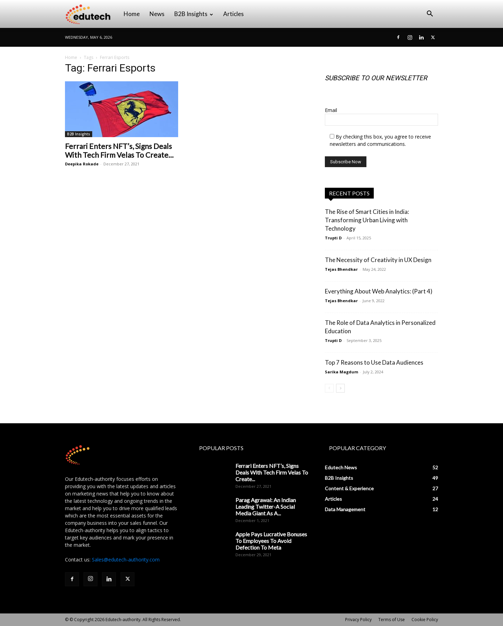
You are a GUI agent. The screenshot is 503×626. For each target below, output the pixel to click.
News (157, 13)
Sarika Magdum (341, 371)
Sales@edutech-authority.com (126, 559)
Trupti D (333, 237)
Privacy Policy (358, 620)
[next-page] (340, 388)
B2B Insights (193, 13)
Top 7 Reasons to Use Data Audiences (374, 362)
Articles (233, 13)
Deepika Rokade (82, 163)
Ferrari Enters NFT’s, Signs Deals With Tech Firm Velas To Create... (119, 150)
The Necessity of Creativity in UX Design (378, 259)
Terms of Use (391, 620)
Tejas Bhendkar (341, 269)
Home (132, 13)
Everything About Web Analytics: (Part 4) (378, 291)
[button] (429, 14)
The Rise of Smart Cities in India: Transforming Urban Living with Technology (367, 220)
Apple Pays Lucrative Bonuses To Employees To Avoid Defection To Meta (271, 541)
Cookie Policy (424, 620)
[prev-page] (329, 388)
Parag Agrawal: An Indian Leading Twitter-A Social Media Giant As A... (265, 506)
